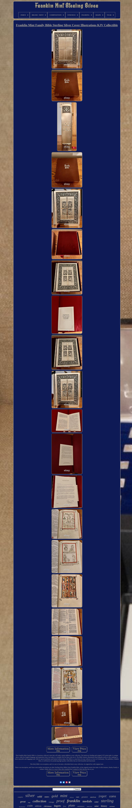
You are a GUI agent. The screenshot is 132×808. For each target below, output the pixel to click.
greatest (85, 797)
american (93, 797)
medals (87, 801)
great (22, 801)
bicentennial (22, 806)
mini (97, 806)
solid (39, 796)
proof (61, 801)
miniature (80, 806)
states (46, 797)
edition (38, 806)
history (104, 806)
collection (39, 801)
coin (30, 805)
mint (63, 796)
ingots (57, 805)
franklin (73, 801)
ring (29, 802)
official (72, 797)
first (64, 806)
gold (55, 796)
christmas (48, 806)
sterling (107, 801)
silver (30, 795)
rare (77, 797)
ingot (102, 796)
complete (20, 797)
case (96, 801)
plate (71, 805)
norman (112, 806)
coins (112, 796)
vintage (51, 802)
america (89, 806)
